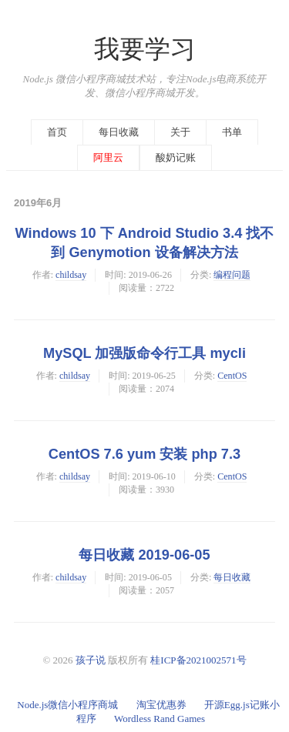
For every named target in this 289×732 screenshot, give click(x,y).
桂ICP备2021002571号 (198, 660)
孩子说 (91, 660)
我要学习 (145, 49)
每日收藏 (119, 132)
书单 (232, 132)
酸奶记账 (176, 157)
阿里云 (108, 157)
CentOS (232, 375)
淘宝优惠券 (161, 704)
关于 (180, 132)
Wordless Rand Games (159, 718)
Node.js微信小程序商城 (67, 704)
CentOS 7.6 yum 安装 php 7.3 (144, 454)
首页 (57, 132)
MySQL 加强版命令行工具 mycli (144, 353)
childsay (70, 274)
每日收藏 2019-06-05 (144, 555)
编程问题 (231, 274)
